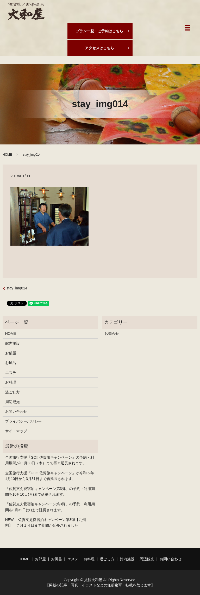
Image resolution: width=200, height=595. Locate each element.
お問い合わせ (16, 411)
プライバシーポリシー (23, 421)
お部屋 (10, 353)
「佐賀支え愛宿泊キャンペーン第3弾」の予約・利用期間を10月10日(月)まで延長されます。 (50, 491)
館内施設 (12, 343)
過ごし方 (12, 392)
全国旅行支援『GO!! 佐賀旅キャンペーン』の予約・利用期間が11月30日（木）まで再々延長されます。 (49, 460)
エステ (10, 373)
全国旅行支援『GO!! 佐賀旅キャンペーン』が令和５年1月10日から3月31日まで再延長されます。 (49, 476)
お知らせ (111, 333)
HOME (7, 154)
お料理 (10, 382)
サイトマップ (16, 431)
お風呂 (10, 363)
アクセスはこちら (99, 48)
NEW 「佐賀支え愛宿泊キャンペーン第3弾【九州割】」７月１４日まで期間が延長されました (45, 522)
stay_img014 (17, 288)
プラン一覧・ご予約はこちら (99, 31)
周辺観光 (12, 402)
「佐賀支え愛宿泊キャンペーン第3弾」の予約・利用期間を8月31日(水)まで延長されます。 (50, 507)
